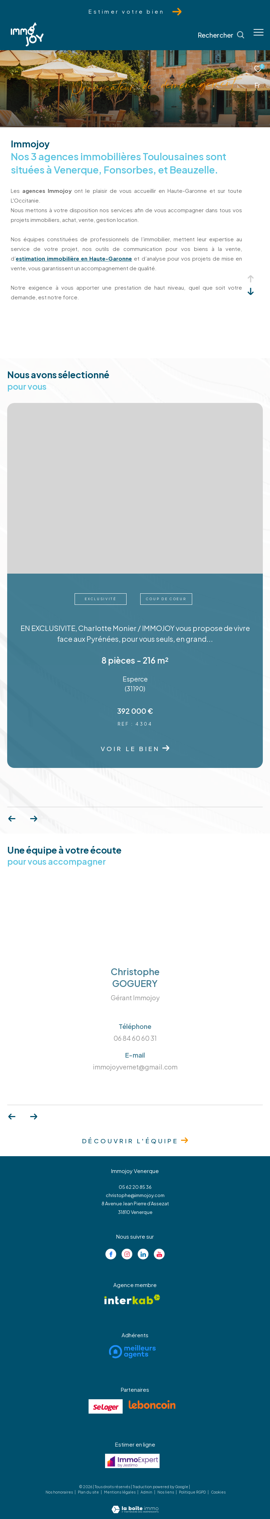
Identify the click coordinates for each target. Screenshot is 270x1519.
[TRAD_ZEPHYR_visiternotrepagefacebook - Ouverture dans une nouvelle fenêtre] (110, 1254)
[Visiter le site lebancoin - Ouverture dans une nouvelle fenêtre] (152, 1404)
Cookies (218, 1492)
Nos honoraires (60, 1492)
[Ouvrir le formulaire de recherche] (221, 35)
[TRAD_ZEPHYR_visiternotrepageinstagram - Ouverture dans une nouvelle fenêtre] (127, 1254)
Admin (147, 1492)
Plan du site (89, 1492)
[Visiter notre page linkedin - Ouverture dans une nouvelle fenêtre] (143, 1254)
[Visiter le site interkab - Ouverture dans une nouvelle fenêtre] (132, 1299)
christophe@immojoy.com (135, 1195)
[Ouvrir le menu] (258, 32)
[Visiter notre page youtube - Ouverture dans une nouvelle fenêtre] (159, 1254)
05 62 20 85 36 (135, 1187)
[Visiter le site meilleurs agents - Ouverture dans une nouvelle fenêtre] (132, 1351)
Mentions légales (120, 1492)
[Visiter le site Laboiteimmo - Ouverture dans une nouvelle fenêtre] (135, 1504)
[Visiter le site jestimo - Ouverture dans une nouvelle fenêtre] (132, 1461)
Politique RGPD (192, 1492)
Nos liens (166, 1492)
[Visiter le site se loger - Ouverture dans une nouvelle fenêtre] (105, 1406)
